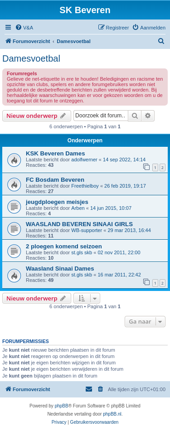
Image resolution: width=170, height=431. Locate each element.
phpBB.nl (112, 414)
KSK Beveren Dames (55, 153)
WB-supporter (86, 230)
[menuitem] (24, 27)
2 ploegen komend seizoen (64, 246)
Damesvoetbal (31, 58)
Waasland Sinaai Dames (60, 268)
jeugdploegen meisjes (57, 202)
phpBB (61, 405)
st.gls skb (81, 252)
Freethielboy (85, 186)
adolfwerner (84, 159)
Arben (77, 208)
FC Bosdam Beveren (55, 179)
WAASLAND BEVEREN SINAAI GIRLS (79, 224)
